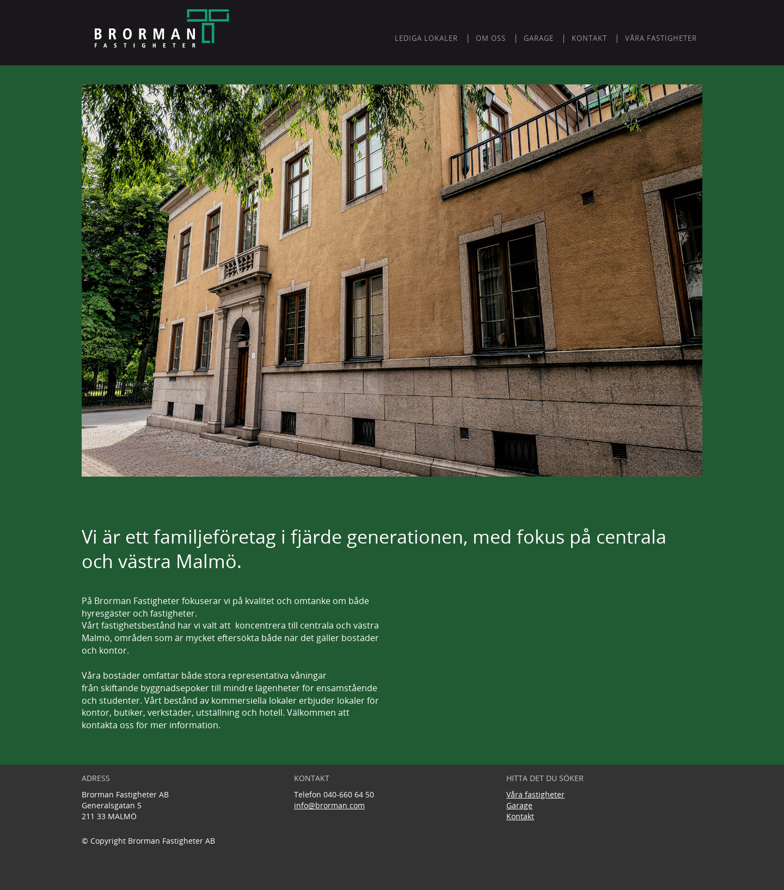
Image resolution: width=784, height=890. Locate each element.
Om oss (491, 38)
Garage (519, 805)
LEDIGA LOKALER (426, 38)
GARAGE (539, 38)
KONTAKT (589, 38)
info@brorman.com (329, 805)
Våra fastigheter (661, 38)
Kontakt (520, 816)
